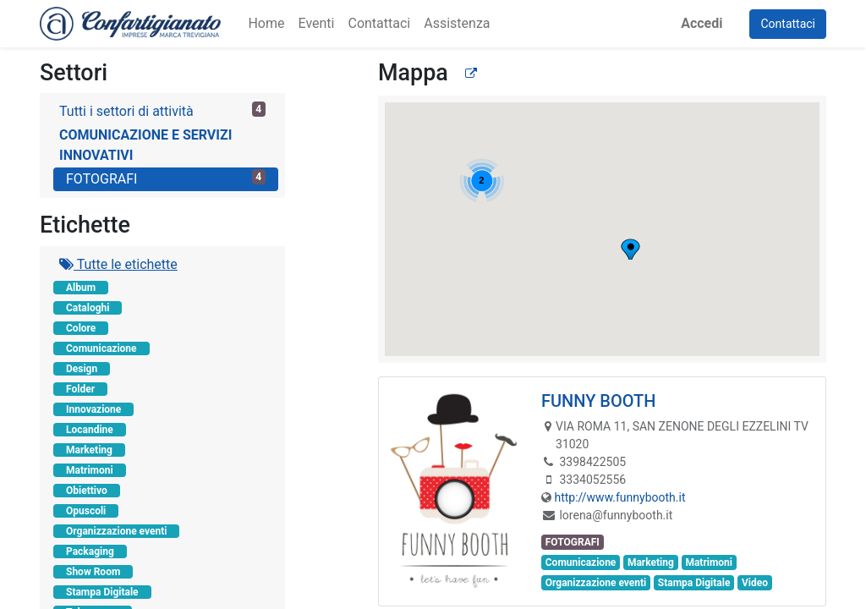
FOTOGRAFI (166, 178)
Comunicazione (101, 348)
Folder (80, 389)
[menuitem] (266, 24)
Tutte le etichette (118, 264)
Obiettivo (86, 491)
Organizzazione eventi (116, 531)
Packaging (90, 551)
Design (81, 369)
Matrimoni (89, 470)
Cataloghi (87, 308)
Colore (81, 328)
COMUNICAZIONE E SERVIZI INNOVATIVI (145, 145)
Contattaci (787, 23)
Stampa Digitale (102, 592)
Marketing (89, 450)
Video (755, 583)
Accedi (701, 23)
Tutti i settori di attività (162, 110)
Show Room (93, 572)
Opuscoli (86, 511)
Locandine (89, 430)
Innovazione (93, 409)
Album (81, 288)
